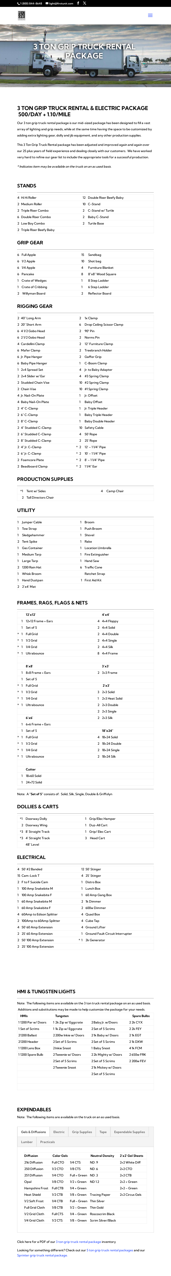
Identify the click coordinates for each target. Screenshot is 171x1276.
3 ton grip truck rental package (78, 1242)
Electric (59, 1132)
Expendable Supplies (129, 1132)
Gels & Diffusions (33, 1132)
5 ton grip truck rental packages (110, 1250)
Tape (103, 1132)
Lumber (27, 1142)
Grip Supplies (82, 1132)
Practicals (47, 1142)
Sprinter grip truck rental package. (42, 1255)
